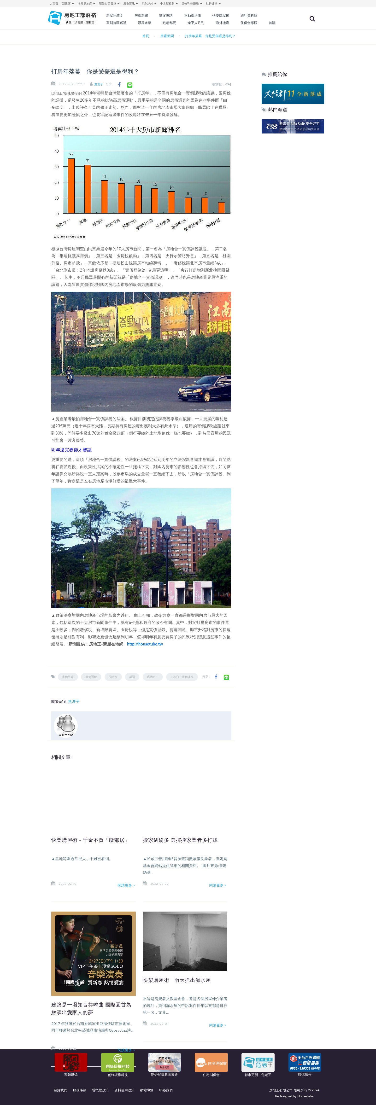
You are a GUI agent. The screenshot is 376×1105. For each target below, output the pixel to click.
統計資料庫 (258, 15)
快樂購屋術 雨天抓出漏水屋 (180, 980)
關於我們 (60, 1090)
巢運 (132, 677)
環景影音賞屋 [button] (109, 3)
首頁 (145, 36)
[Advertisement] (293, 208)
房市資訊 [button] (130, 3)
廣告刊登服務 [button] (192, 3)
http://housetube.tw (145, 643)
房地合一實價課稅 (182, 677)
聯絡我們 (166, 1090)
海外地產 (232, 23)
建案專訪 (177, 15)
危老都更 (181, 23)
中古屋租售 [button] (169, 3)
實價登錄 (68, 677)
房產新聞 (153, 15)
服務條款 (79, 1090)
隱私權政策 (100, 1090)
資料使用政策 (124, 1090)
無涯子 (102, 84)
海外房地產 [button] (86, 3)
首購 (281, 23)
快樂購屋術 (231, 15)
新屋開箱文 (127, 15)
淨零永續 (157, 23)
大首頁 (54, 3)
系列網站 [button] (149, 3)
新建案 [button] (68, 3)
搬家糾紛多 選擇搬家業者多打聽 (184, 840)
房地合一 (153, 677)
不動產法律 (203, 15)
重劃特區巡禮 (129, 23)
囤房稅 (113, 677)
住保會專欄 (258, 23)
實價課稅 (91, 677)
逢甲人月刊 (207, 23)
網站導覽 (146, 1090)
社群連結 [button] (213, 3)
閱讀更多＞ (127, 885)
